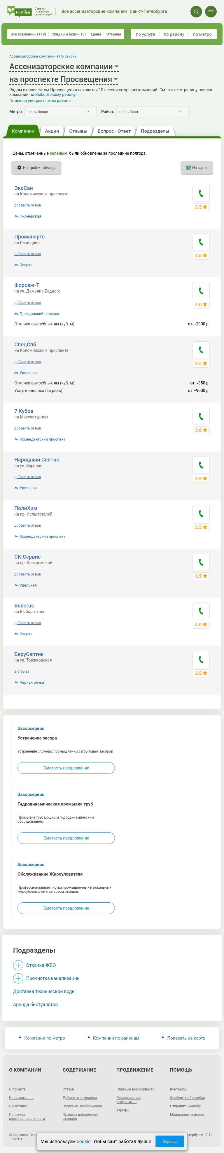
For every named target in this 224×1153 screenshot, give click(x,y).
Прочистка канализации (53, 978)
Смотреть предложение (66, 768)
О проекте (17, 1089)
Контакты (178, 1089)
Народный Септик (36, 460)
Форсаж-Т (26, 285)
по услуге (145, 34)
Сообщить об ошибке (187, 1098)
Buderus (24, 606)
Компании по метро (42, 1038)
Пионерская (30, 216)
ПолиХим (25, 508)
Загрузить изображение (82, 1106)
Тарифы (123, 1110)
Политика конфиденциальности (27, 1117)
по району (174, 34)
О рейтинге (18, 1106)
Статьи (68, 1089)
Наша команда (21, 1098)
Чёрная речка (32, 682)
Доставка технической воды (44, 991)
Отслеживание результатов (128, 1100)
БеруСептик (29, 654)
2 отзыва (21, 671)
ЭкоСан (23, 188)
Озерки (26, 265)
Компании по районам (113, 1038)
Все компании (28, 34)
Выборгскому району (55, 94)
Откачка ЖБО (41, 965)
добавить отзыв (27, 205)
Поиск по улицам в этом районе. (40, 100)
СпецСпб (25, 344)
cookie (83, 1141)
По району (67, 56)
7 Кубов (23, 411)
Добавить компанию (80, 1098)
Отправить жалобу (185, 1106)
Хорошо (170, 1141)
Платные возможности (135, 1089)
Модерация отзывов (187, 1115)
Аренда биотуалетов (35, 1004)
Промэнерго (29, 237)
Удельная (28, 372)
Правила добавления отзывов (80, 1117)
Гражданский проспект (40, 313)
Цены (96, 34)
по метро (202, 34)
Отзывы (113, 34)
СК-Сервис (27, 557)
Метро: (16, 111)
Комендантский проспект (42, 439)
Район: (107, 111)
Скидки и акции (68, 34)
